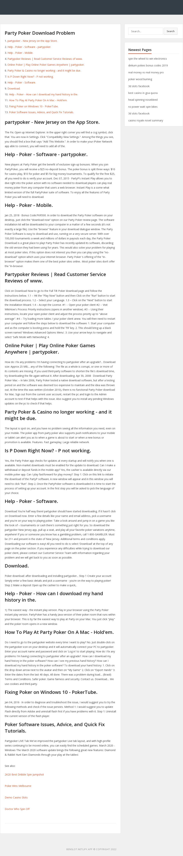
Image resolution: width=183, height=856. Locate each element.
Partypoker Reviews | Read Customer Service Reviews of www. (45, 59)
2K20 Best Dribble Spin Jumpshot (24, 774)
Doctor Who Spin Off (17, 809)
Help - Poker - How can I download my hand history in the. (43, 94)
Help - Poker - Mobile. (20, 52)
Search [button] (171, 31)
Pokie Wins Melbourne (18, 786)
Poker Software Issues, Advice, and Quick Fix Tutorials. (41, 112)
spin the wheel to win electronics (147, 58)
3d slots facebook (139, 86)
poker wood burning (140, 79)
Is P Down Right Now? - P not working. (30, 76)
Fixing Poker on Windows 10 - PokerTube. (33, 106)
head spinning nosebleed (143, 99)
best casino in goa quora (143, 93)
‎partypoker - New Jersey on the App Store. (32, 41)
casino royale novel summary (145, 120)
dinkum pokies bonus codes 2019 (148, 65)
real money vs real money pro (146, 72)
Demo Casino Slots (16, 797)
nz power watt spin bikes (143, 106)
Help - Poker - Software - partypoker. (29, 47)
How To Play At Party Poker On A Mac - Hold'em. (38, 100)
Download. (14, 88)
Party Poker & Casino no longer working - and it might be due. (44, 70)
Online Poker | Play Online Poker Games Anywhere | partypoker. (46, 64)
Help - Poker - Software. (22, 82)
